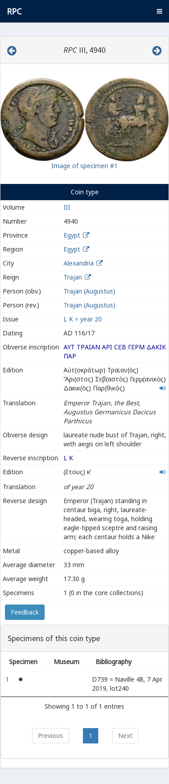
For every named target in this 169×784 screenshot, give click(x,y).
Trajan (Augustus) (89, 291)
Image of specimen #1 (84, 165)
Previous (50, 735)
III (67, 207)
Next (125, 735)
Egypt (72, 235)
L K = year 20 (83, 319)
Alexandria (79, 263)
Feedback (25, 612)
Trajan (73, 277)
